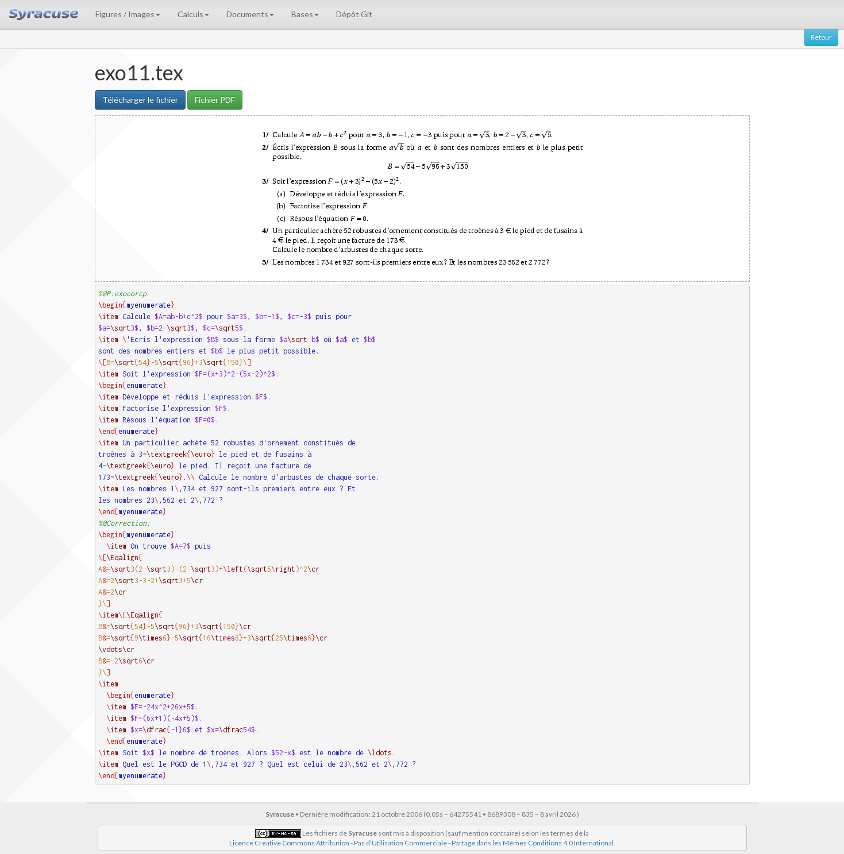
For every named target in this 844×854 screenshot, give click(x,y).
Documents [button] (250, 14)
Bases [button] (305, 14)
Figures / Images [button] (127, 14)
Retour (821, 37)
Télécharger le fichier (140, 99)
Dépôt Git (354, 14)
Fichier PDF (215, 99)
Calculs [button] (193, 14)
